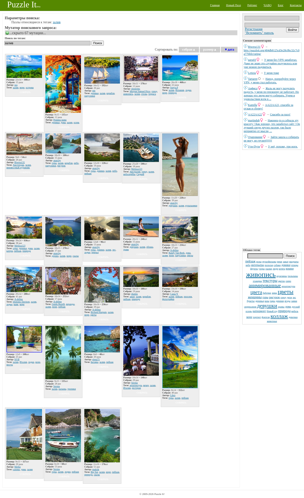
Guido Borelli (58, 304)
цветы (285, 291)
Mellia (17, 466)
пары (272, 301)
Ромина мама (60, 120)
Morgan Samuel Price (140, 91)
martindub (254, 120)
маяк (16, 304)
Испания (179, 90)
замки (294, 301)
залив (57, 22)
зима (274, 292)
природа (284, 311)
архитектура (288, 286)
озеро (288, 281)
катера (9, 251)
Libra (173, 395)
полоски (269, 265)
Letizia (252, 73)
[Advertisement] (271, 198)
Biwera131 (254, 46)
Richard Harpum (99, 312)
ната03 (252, 60)
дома (288, 306)
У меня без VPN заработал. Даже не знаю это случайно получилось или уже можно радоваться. (270, 63)
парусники (89, 96)
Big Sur (94, 472)
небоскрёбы (129, 174)
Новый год (272, 311)
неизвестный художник (18, 167)
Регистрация (253, 29)
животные (272, 321)
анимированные (265, 285)
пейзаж (250, 261)
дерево (55, 256)
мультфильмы (269, 261)
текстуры (270, 281)
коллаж (279, 316)
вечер (146, 385)
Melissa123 (136, 169)
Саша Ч (174, 294)
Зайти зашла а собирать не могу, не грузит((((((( (271, 138)
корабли (110, 93)
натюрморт (259, 311)
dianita (134, 294)
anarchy (57, 160)
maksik (95, 469)
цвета (256, 292)
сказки (268, 268)
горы (265, 297)
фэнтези (266, 317)
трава (126, 249)
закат (286, 261)
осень (249, 311)
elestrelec (135, 88)
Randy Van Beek (177, 252)
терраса (152, 94)
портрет (257, 317)
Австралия (135, 171)
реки (279, 261)
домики (285, 265)
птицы (294, 265)
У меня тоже (271, 73)
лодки (188, 90)
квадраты (294, 261)
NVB (16, 359)
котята (282, 268)
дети (289, 297)
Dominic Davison (21, 301)
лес (294, 297)
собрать (25, 92)
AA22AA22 (255, 114)
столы (144, 94)
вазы (267, 301)
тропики (71, 389)
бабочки (267, 293)
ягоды (287, 301)
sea (16, 85)
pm (93, 90)
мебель (294, 311)
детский (296, 306)
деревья (259, 300)
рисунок (274, 297)
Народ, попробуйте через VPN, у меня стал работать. (270, 80)
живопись (261, 274)
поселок (188, 296)
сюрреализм (250, 306)
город (283, 297)
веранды (70, 304)
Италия (23, 362)
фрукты (254, 268)
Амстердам (18, 165)
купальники (191, 205)
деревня (280, 301)
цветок (281, 281)
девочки (293, 317)
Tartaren (252, 79)
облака (149, 247)
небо (248, 265)
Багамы (94, 362)
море (249, 317)
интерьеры (257, 265)
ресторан (136, 388)
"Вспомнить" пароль (259, 33)
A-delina (174, 250)
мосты (9, 364)
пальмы (62, 389)
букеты (251, 300)
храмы (281, 306)
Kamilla (252, 105)
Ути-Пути (254, 146)
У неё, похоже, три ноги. (283, 146)
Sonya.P (174, 87)
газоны (16, 469)
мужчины (281, 276)
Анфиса (252, 88)
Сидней (140, 174)
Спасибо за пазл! (280, 114)
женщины (255, 297)
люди (275, 268)
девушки (267, 306)
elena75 (96, 359)
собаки (277, 265)
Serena (56, 386)
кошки (290, 268)
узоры (262, 268)
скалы (76, 256)
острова (29, 87)
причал (95, 252)
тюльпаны (293, 276)
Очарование (255, 137)
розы (259, 261)
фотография (168, 299)
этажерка (257, 281)
